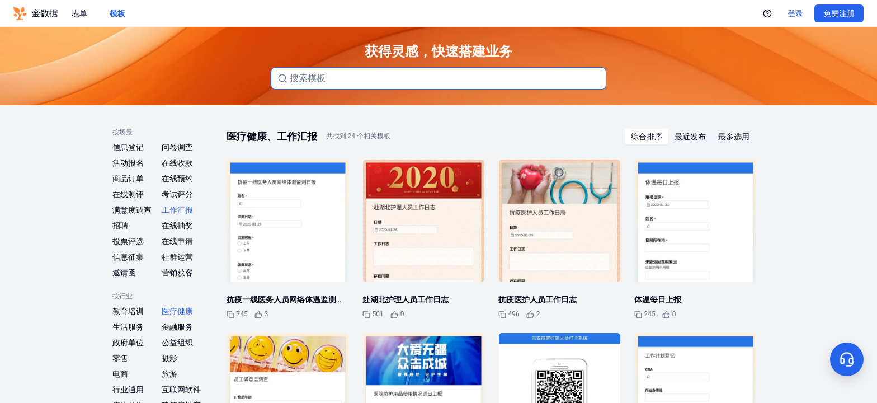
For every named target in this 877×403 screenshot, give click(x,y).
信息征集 (128, 256)
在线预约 (177, 178)
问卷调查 (177, 147)
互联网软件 (181, 389)
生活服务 (128, 326)
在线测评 (128, 194)
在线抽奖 (177, 225)
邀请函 (124, 272)
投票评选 (128, 241)
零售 (120, 358)
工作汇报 (177, 209)
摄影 (169, 358)
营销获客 (177, 272)
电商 (120, 373)
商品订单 (128, 178)
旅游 (169, 373)
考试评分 (177, 194)
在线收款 (177, 162)
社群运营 (177, 256)
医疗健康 (177, 311)
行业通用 (128, 389)
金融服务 (177, 326)
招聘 (120, 225)
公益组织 (177, 342)
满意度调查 (132, 209)
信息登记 (128, 147)
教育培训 (128, 311)
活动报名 (128, 162)
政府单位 (128, 342)
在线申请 (177, 241)
